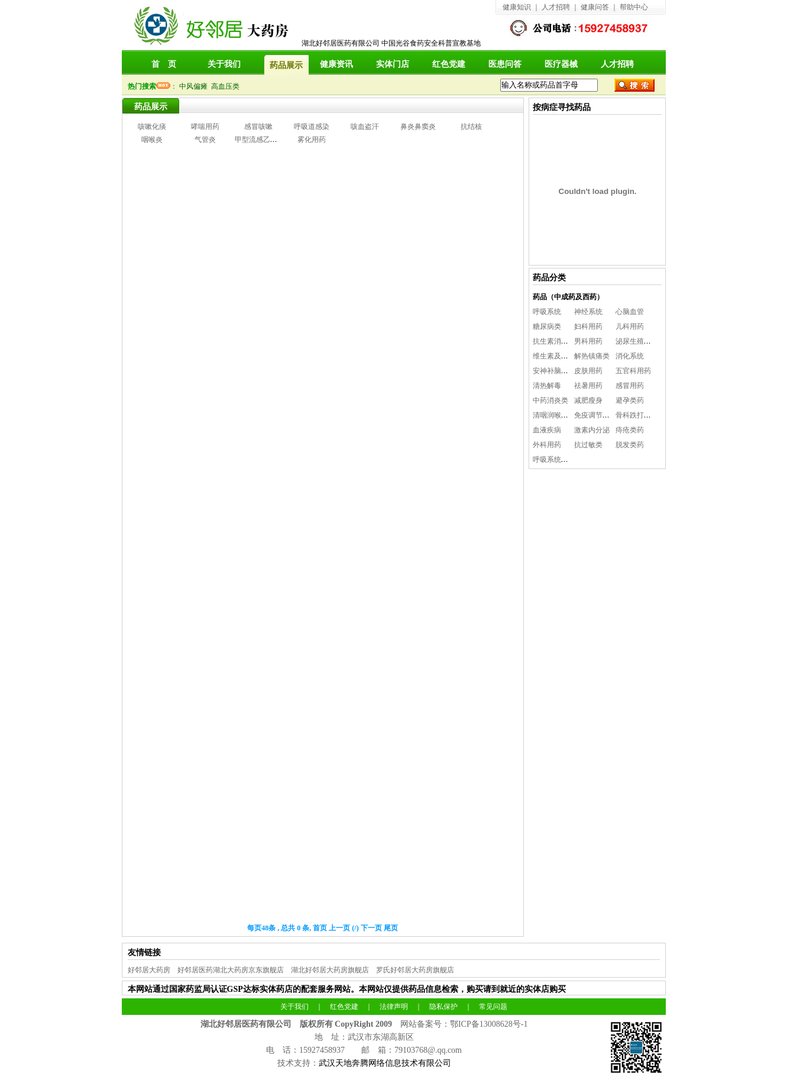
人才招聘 (556, 7)
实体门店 (392, 64)
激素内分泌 (592, 430)
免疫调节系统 (595, 415)
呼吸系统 (547, 312)
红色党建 (448, 64)
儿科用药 (630, 326)
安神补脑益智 (554, 371)
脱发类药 (630, 445)
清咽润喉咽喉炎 (557, 415)
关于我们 (224, 64)
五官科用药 (633, 371)
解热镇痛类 (592, 356)
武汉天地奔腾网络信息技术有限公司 (385, 1063)
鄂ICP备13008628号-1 (488, 1024)
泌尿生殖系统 (637, 341)
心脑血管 (630, 312)
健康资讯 (336, 64)
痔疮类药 (630, 430)
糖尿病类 (547, 326)
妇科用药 (588, 326)
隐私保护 (443, 1006)
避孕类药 (630, 400)
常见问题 (493, 1006)
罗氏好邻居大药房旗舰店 (415, 970)
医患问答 (505, 64)
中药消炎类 (550, 400)
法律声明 (394, 1006)
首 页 (163, 64)
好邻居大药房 (149, 970)
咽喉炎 (152, 139)
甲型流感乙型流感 (263, 139)
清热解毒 (547, 385)
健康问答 (595, 7)
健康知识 (517, 7)
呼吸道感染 (311, 126)
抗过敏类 (588, 445)
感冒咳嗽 (258, 126)
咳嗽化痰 (152, 126)
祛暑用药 (588, 385)
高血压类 (227, 86)
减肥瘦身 (588, 400)
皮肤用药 (588, 371)
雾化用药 (311, 139)
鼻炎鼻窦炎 (418, 126)
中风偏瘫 (195, 86)
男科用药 (588, 341)
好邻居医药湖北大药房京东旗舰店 (230, 970)
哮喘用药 (205, 126)
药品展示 (150, 106)
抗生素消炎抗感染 (561, 341)
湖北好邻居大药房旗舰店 (330, 970)
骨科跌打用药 (637, 415)
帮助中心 (634, 7)
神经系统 (588, 312)
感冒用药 (630, 385)
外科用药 (547, 445)
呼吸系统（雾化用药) (566, 459)
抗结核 (471, 126)
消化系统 (630, 356)
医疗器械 (561, 64)
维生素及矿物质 (557, 356)
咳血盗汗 (365, 126)
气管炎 (205, 139)
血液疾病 (547, 430)
